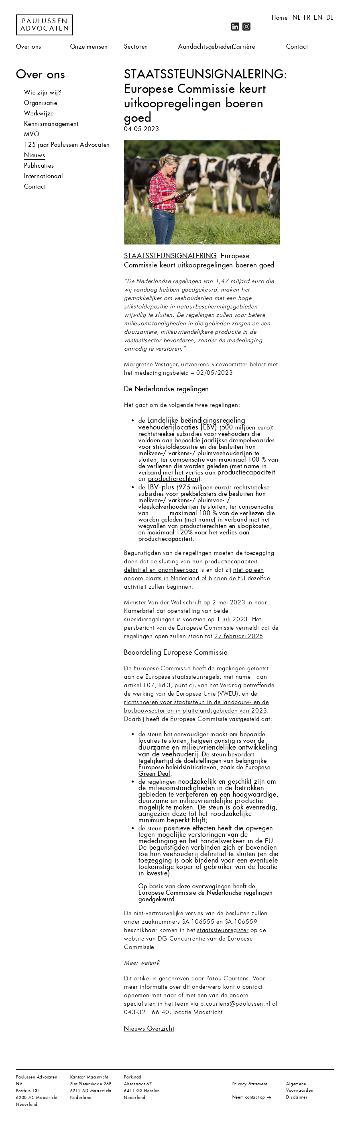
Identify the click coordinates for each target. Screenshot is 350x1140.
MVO (31, 134)
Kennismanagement (51, 123)
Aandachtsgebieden (206, 46)
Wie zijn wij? (42, 92)
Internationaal (43, 176)
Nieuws (34, 155)
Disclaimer (297, 1097)
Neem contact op (248, 1097)
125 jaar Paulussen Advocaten (67, 144)
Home (280, 17)
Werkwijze (39, 113)
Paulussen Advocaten (45, 25)
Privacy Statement (249, 1084)
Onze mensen (89, 46)
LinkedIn (235, 27)
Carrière (243, 46)
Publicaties (39, 165)
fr (307, 17)
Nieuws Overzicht (149, 1028)
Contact (297, 46)
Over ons (28, 46)
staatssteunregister (222, 931)
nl (297, 17)
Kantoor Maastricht (89, 1077)
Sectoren (136, 46)
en (318, 17)
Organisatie (40, 103)
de (330, 17)
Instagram (246, 27)
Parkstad (133, 1077)
